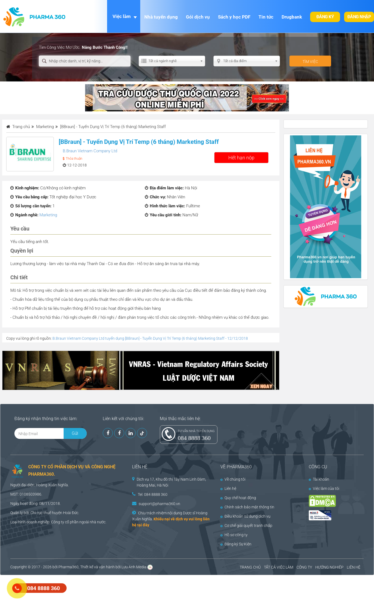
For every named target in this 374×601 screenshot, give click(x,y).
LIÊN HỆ (353, 567)
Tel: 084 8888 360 (152, 494)
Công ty (57, 522)
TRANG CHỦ (250, 567)
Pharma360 (68, 567)
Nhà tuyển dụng (161, 17)
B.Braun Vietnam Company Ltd (90, 150)
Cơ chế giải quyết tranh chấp (246, 525)
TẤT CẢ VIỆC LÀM (278, 567)
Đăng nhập (359, 16)
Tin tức (265, 17)
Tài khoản (319, 479)
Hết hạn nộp (241, 157)
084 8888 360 (194, 438)
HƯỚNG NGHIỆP (329, 567)
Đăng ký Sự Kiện (235, 544)
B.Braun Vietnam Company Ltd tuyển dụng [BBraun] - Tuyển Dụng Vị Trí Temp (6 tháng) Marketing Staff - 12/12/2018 (150, 338)
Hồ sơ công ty (234, 535)
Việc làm (122, 16)
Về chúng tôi (232, 479)
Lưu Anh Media (134, 567)
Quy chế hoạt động (238, 498)
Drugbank (292, 17)
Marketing (48, 215)
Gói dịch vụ (198, 17)
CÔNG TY (304, 567)
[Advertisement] (99, 587)
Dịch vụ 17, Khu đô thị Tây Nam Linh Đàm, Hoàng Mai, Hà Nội (171, 482)
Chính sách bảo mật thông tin (247, 507)
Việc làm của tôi (324, 488)
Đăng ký (325, 16)
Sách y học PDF (234, 17)
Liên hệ (228, 488)
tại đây (143, 525)
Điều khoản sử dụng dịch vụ (245, 516)
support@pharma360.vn (159, 504)
